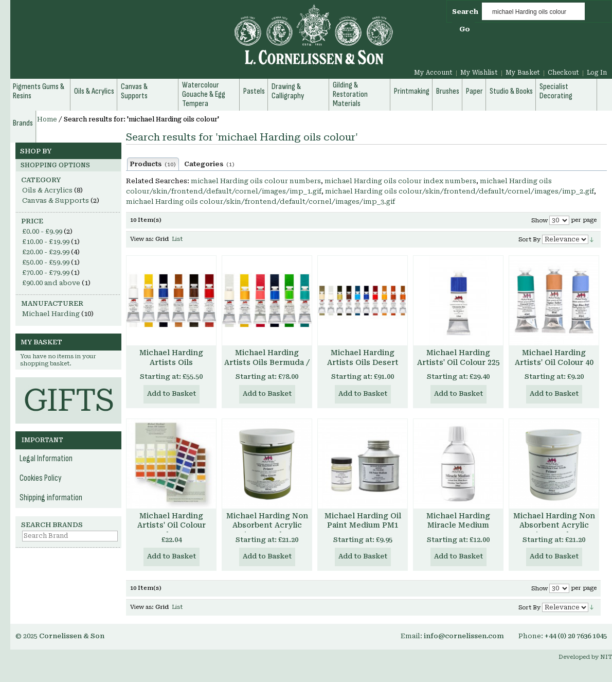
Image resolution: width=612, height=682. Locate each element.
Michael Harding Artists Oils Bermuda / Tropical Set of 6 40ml (267, 362)
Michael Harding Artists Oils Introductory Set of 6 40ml (171, 367)
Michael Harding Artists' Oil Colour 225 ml (458, 362)
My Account (433, 72)
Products (153, 164)
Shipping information (51, 498)
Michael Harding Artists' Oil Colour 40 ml (554, 362)
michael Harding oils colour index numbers (400, 181)
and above (51, 283)
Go (464, 29)
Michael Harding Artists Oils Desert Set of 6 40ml (363, 362)
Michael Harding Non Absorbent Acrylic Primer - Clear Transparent (554, 530)
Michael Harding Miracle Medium (458, 521)
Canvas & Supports (55, 200)
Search (465, 11)
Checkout (563, 72)
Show (539, 220)
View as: (142, 239)
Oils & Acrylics (47, 190)
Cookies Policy (41, 478)
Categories (209, 164)
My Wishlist (479, 72)
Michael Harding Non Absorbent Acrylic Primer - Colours (267, 525)
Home (47, 119)
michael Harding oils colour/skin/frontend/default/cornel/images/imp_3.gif (260, 201)
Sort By (529, 239)
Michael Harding (51, 314)
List (177, 239)
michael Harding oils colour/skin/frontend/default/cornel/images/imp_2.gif (459, 191)
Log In (597, 72)
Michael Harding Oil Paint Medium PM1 (363, 521)
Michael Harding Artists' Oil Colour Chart (171, 525)
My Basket (523, 72)
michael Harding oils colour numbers (256, 181)
